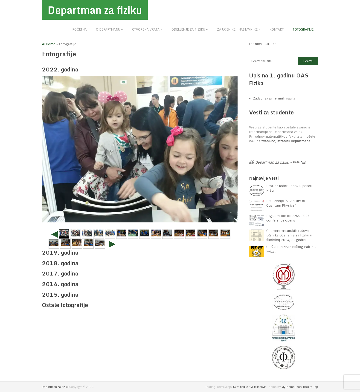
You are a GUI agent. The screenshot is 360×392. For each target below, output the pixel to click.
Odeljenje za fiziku (188, 29)
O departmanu (108, 29)
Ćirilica (270, 44)
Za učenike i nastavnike (237, 29)
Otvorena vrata (146, 29)
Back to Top (310, 387)
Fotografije (303, 29)
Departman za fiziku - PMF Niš (280, 162)
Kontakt (277, 29)
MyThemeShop (292, 387)
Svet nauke (240, 387)
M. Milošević (258, 387)
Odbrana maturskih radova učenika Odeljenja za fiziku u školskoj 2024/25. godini (289, 235)
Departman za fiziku (95, 10)
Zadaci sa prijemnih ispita (274, 98)
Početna (79, 29)
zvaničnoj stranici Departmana (285, 141)
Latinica (255, 44)
